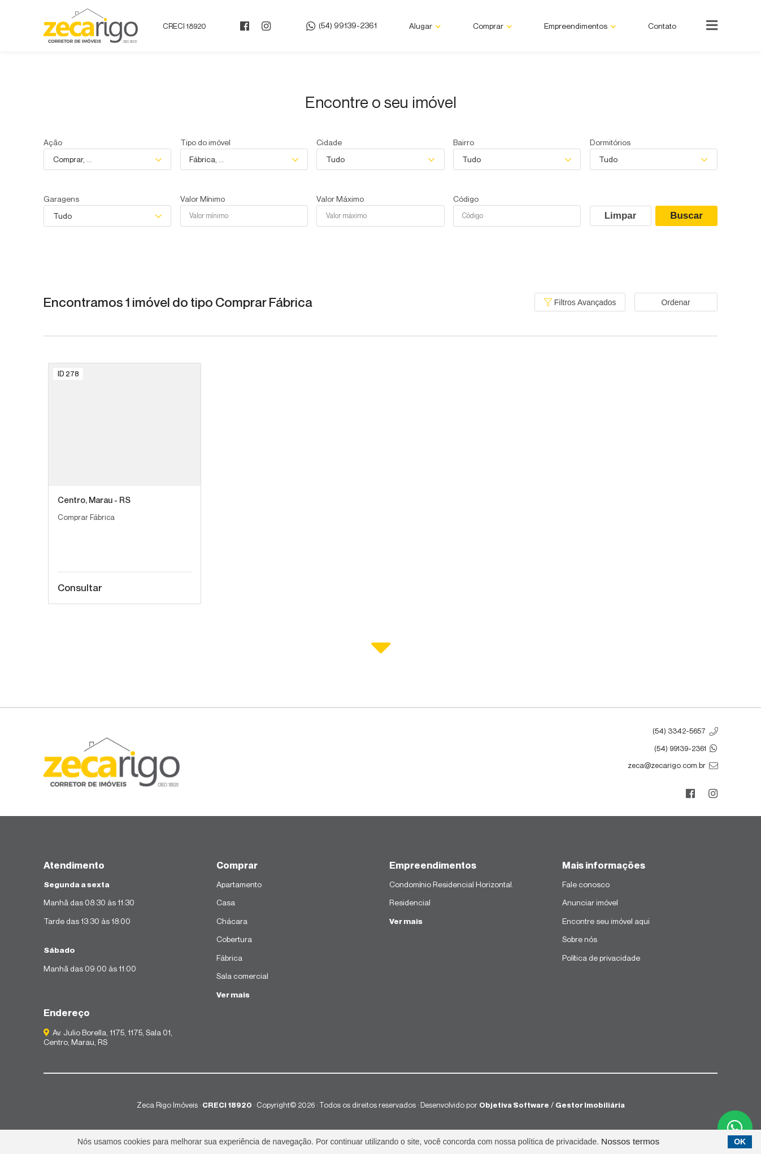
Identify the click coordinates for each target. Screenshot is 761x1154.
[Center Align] (711, 25)
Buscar (686, 215)
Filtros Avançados (580, 302)
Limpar (621, 215)
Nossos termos (630, 1141)
